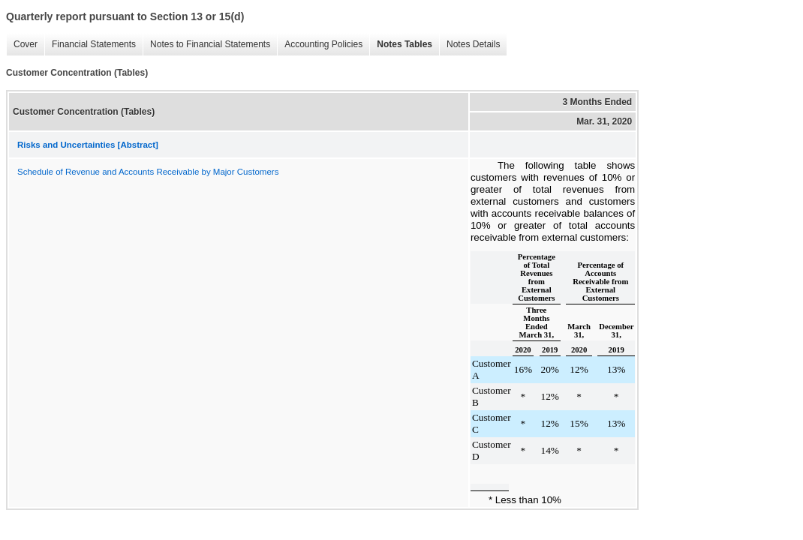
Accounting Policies (323, 44)
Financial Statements (94, 44)
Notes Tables (404, 44)
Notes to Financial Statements (210, 44)
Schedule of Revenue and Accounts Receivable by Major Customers (147, 171)
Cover (26, 44)
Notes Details (473, 44)
